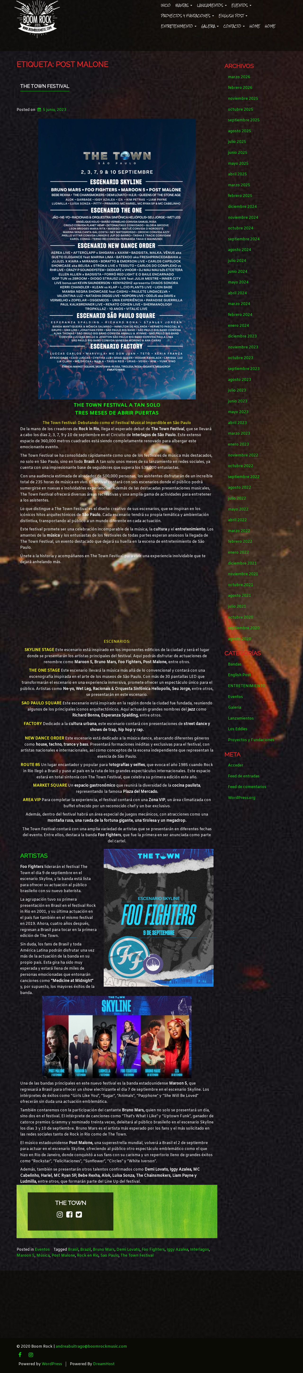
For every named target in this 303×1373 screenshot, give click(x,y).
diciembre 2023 (242, 336)
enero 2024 (238, 325)
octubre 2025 (240, 109)
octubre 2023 (240, 358)
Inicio (166, 5)
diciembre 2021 (242, 563)
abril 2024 (237, 293)
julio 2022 (237, 498)
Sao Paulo (109, 1255)
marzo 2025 (239, 185)
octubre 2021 (240, 585)
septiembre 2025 (244, 120)
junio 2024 (237, 271)
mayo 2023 (238, 412)
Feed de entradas (243, 776)
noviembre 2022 (243, 455)
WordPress (52, 1364)
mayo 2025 (238, 163)
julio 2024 (237, 260)
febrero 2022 (240, 541)
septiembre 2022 (244, 476)
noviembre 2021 (243, 574)
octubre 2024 (240, 228)
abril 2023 (237, 422)
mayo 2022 (238, 509)
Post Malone (63, 1255)
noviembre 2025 (243, 98)
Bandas (183, 5)
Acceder (235, 765)
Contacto (234, 26)
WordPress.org (241, 797)
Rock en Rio (87, 1255)
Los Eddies (237, 729)
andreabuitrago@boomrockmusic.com (91, 1346)
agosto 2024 (239, 249)
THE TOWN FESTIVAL (44, 86)
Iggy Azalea (177, 1249)
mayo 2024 (238, 282)
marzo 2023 (239, 433)
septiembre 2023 (244, 368)
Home (255, 26)
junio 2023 (237, 401)
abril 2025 (237, 174)
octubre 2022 (240, 466)
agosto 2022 (239, 487)
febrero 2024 (240, 314)
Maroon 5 (26, 1255)
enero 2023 (238, 444)
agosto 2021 (239, 595)
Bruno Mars (104, 1249)
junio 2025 (237, 152)
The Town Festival (137, 1255)
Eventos (241, 5)
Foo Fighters (153, 1249)
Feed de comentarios (247, 787)
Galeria (210, 26)
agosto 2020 (239, 639)
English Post (233, 16)
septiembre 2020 (244, 628)
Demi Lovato (128, 1249)
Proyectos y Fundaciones (187, 16)
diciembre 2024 (242, 206)
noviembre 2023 (243, 347)
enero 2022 (238, 552)
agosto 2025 (239, 131)
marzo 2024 (239, 303)
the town (70, 1202)
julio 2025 (237, 141)
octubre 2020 (240, 617)
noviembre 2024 (243, 217)
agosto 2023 (239, 379)
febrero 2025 (240, 195)
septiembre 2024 (244, 239)
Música (43, 1255)
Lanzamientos (212, 5)
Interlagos (199, 1249)
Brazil (85, 1249)
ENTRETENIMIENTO (178, 26)
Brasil (73, 1249)
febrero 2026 (240, 87)
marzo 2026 (239, 77)
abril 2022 (237, 520)
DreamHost (104, 1364)
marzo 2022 (239, 531)
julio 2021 (237, 606)
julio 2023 (237, 390)
